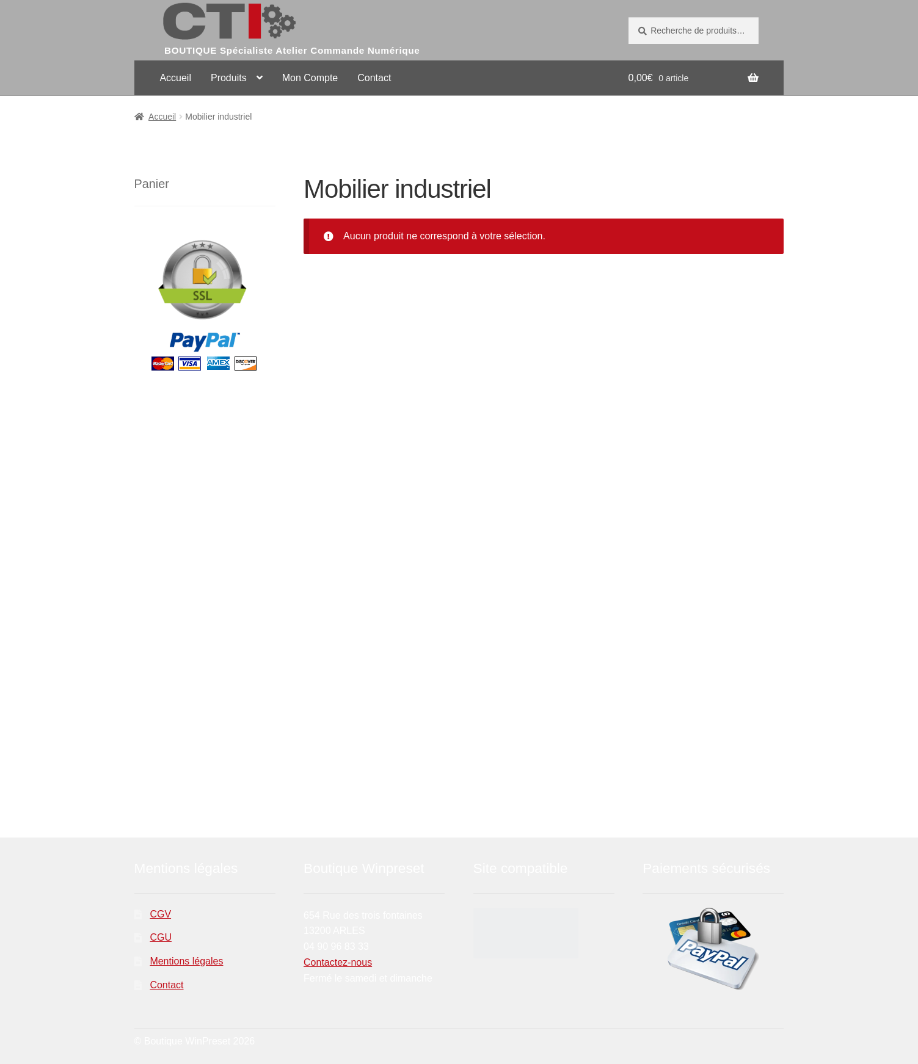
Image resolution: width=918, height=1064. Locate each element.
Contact (374, 78)
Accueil (175, 78)
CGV (160, 914)
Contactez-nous (338, 962)
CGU (161, 937)
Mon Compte (310, 78)
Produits (229, 78)
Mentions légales (186, 961)
